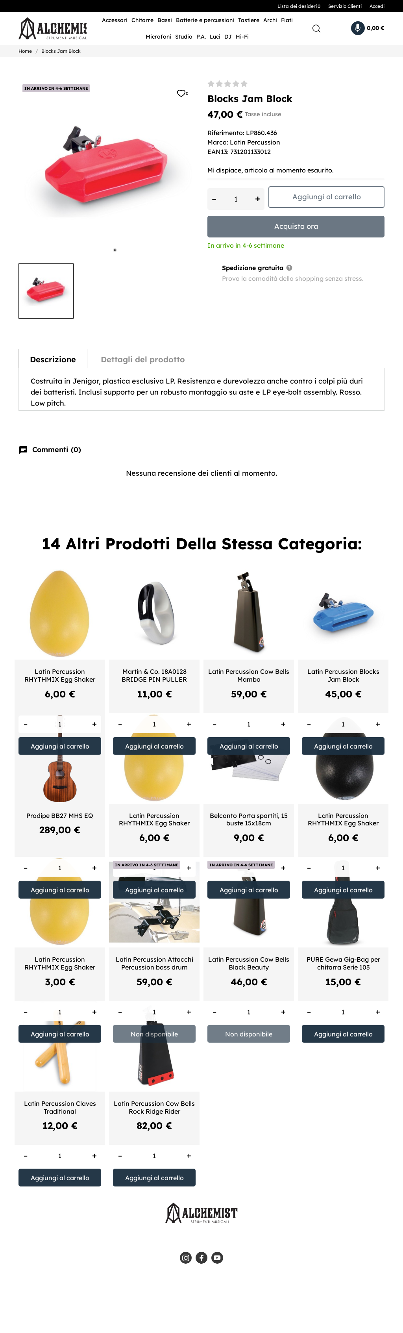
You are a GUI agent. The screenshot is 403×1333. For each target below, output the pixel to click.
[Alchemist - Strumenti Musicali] (46, 28)
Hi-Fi (242, 36)
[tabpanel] (107, 169)
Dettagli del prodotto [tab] (143, 359)
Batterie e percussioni (205, 20)
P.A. (201, 36)
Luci (215, 36)
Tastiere (248, 20)
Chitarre (142, 20)
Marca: (217, 142)
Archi (270, 20)
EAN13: (218, 152)
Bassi (164, 20)
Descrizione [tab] (53, 359)
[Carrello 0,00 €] (368, 28)
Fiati (287, 20)
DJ (228, 36)
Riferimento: (225, 133)
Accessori (115, 20)
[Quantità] (236, 199)
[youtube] (217, 1258)
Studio (183, 36)
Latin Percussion (255, 142)
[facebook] (201, 1258)
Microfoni (158, 36)
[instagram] (186, 1258)
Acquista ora (296, 226)
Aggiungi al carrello (326, 196)
